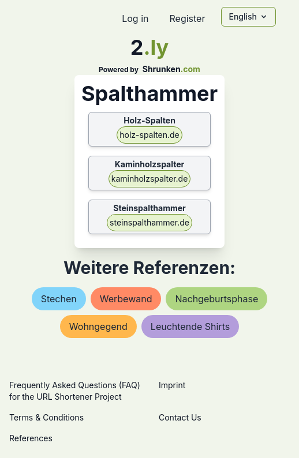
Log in (135, 18)
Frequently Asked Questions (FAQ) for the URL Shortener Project (74, 390)
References (31, 438)
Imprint (172, 385)
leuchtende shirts (190, 326)
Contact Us (180, 417)
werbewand (126, 299)
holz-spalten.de (149, 135)
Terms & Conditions (46, 417)
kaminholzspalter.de (149, 178)
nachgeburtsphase (216, 299)
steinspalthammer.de (149, 222)
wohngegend (98, 326)
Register (187, 18)
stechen (59, 299)
